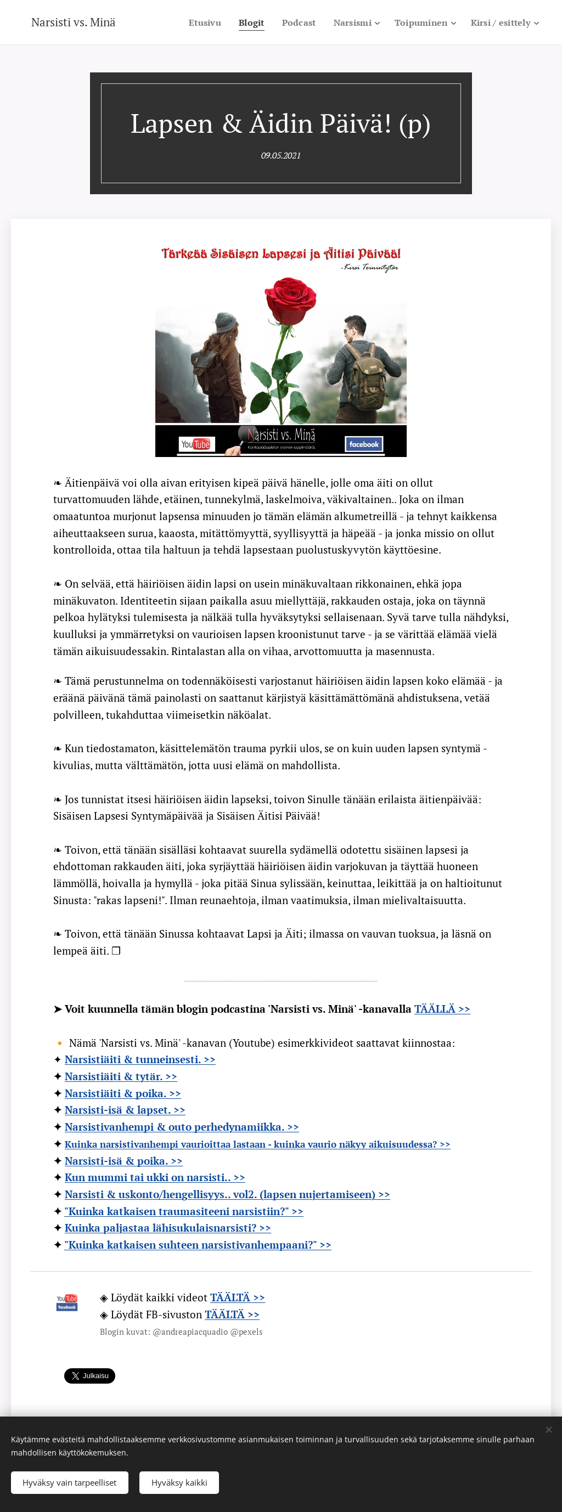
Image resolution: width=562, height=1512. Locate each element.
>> (325, 1244)
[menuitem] (234, 22)
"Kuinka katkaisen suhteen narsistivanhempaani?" (191, 1244)
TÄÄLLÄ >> (442, 1008)
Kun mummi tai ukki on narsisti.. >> (155, 1177)
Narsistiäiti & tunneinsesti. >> (140, 1059)
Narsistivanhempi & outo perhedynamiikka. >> (182, 1126)
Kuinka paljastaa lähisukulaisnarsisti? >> (168, 1227)
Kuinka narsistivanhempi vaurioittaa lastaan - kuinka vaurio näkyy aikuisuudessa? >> (258, 1144)
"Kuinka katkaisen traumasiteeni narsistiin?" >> (184, 1211)
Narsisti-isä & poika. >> (124, 1160)
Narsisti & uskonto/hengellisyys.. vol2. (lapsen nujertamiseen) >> (227, 1194)
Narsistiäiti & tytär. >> (121, 1076)
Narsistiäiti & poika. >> (123, 1093)
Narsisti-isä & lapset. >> (125, 1109)
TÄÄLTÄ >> (232, 1314)
